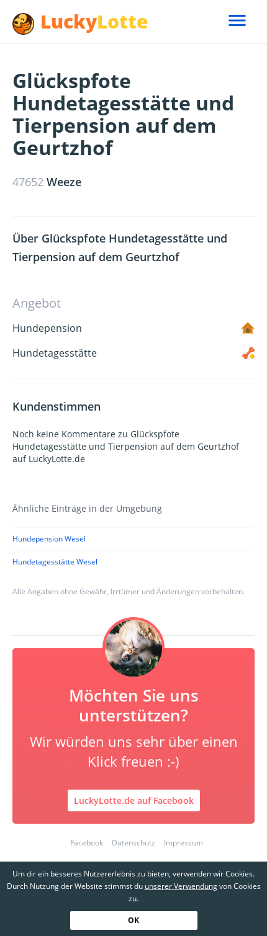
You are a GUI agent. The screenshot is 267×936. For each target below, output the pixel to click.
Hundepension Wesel (49, 538)
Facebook (86, 842)
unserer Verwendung (181, 886)
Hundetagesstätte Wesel (54, 561)
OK (133, 920)
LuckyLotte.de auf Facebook (134, 800)
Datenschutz (133, 842)
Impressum (183, 842)
